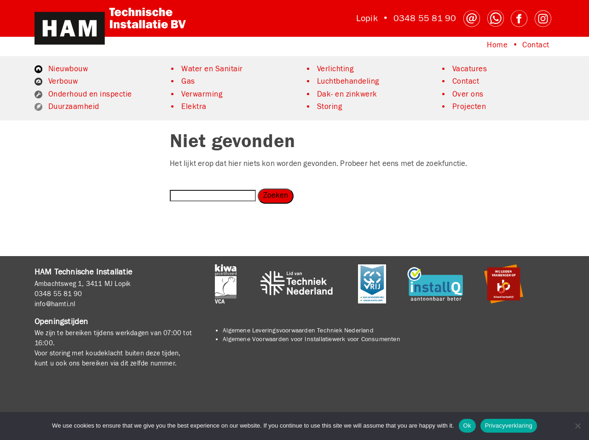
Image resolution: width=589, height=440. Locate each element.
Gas (188, 81)
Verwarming (201, 94)
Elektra (194, 106)
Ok (467, 425)
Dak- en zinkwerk (347, 94)
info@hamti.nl (55, 304)
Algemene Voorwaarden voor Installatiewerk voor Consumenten (311, 339)
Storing (329, 106)
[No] (577, 425)
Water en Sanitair (212, 69)
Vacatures (469, 69)
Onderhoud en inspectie (90, 94)
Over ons (468, 94)
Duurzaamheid (73, 106)
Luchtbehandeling (348, 81)
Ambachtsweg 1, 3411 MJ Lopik (83, 284)
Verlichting (335, 69)
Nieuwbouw (68, 69)
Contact (535, 45)
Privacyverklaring (508, 425)
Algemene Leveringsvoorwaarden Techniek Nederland (298, 330)
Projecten (469, 106)
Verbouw (63, 81)
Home (497, 45)
